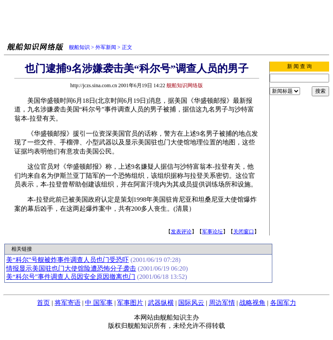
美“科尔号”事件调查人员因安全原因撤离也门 (70, 276)
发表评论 (181, 232)
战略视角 (252, 302)
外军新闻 (105, 47)
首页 (43, 302)
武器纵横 (161, 302)
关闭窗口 (243, 232)
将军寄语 (68, 302)
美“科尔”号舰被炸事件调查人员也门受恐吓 (67, 259)
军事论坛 (212, 232)
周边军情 (222, 302)
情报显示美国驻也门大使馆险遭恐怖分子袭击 (71, 268)
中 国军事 (99, 302)
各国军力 (283, 302)
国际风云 (191, 302)
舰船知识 (79, 47)
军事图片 (130, 302)
